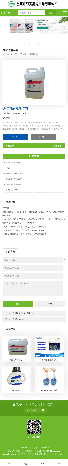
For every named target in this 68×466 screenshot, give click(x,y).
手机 (42, 462)
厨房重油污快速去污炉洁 (22, 313)
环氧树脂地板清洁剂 (13, 162)
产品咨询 (15, 137)
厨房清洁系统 (33, 54)
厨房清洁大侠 (18, 319)
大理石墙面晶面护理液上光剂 (16, 184)
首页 (15, 54)
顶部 (59, 462)
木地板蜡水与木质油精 (14, 179)
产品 (25, 462)
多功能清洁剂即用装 (49, 390)
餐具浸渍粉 (17, 390)
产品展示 (22, 54)
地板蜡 (8, 168)
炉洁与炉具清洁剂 (17, 360)
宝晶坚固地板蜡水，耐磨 (14, 173)
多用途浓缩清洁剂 (49, 360)
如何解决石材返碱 (12, 190)
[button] (29, 43)
